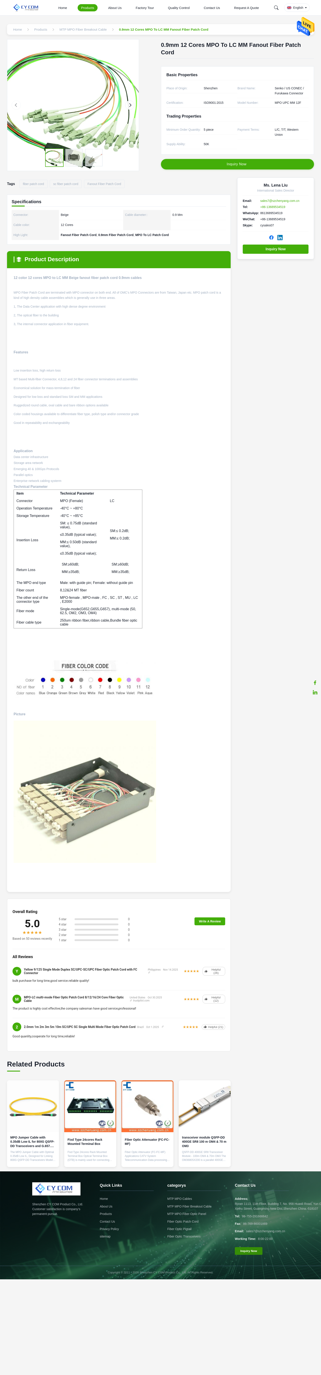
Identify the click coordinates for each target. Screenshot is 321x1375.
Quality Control (179, 8)
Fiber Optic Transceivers (184, 1236)
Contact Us (212, 8)
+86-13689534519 (272, 207)
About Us (115, 8)
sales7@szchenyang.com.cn (279, 201)
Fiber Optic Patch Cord (182, 1221)
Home (62, 8)
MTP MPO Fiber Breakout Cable (189, 1206)
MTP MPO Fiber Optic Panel (186, 1214)
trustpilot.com (140, 1000)
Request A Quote (246, 8)
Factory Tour (145, 8)
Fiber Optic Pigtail (179, 1229)
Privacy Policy (109, 1229)
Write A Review (210, 921)
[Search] (276, 7)
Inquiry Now (276, 249)
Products (87, 8)
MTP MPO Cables (179, 1198)
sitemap (105, 1236)
